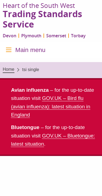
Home (8, 69)
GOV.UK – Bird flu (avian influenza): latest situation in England (50, 106)
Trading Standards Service (42, 19)
